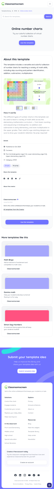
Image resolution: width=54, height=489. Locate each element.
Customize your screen (12, 409)
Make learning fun (11, 417)
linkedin (20, 475)
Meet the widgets (33, 427)
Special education (11, 439)
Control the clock (10, 401)
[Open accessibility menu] (49, 485)
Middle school (9, 431)
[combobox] (23, 16)
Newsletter (31, 439)
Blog (29, 424)
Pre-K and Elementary (12, 427)
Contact (30, 413)
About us (31, 409)
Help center (32, 435)
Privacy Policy (28, 484)
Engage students (10, 405)
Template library (33, 431)
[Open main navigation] (49, 4)
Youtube (29, 475)
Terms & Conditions (18, 484)
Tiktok (34, 475)
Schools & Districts (34, 405)
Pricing (30, 401)
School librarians (10, 443)
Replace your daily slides (13, 413)
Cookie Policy (37, 484)
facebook (15, 475)
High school (9, 435)
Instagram (25, 475)
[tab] (19, 108)
